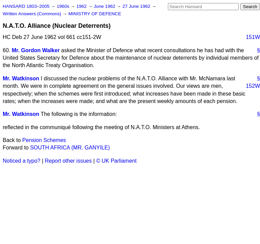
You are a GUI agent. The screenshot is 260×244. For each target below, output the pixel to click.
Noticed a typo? (21, 161)
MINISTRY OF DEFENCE (94, 13)
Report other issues (68, 161)
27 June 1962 (137, 6)
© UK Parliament (116, 161)
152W (253, 86)
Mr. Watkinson (21, 78)
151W (253, 37)
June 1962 (105, 6)
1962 (82, 6)
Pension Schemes (44, 140)
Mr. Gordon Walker (36, 50)
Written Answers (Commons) (33, 13)
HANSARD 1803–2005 (26, 6)
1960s (63, 6)
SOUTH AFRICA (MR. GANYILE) (70, 147)
